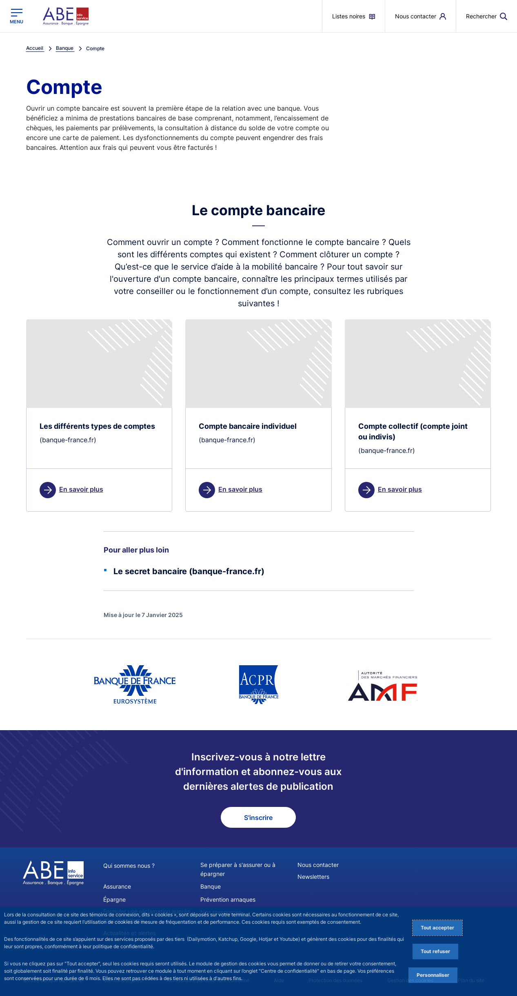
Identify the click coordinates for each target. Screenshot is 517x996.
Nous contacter (318, 865)
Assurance (117, 886)
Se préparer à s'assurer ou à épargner (237, 869)
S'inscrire (258, 817)
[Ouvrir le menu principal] (16, 16)
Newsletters (313, 876)
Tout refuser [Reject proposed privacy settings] (435, 951)
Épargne (114, 899)
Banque (210, 886)
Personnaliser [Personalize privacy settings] (433, 975)
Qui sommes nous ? (129, 865)
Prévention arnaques (227, 899)
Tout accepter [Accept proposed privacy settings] (437, 928)
